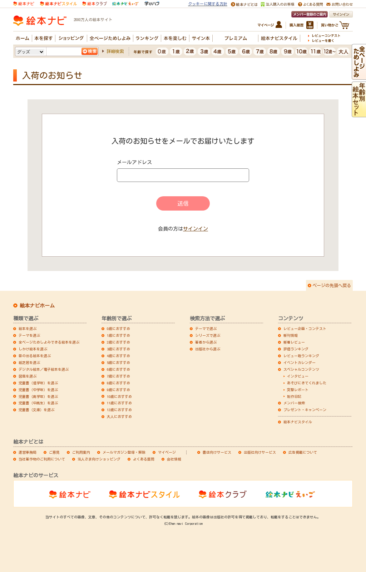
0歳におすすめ (118, 328)
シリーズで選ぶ (207, 335)
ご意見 (54, 452)
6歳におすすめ (118, 369)
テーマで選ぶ (206, 328)
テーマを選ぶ (29, 335)
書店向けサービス (217, 452)
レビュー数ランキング (301, 356)
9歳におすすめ (118, 389)
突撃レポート (297, 389)
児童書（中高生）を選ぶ (38, 403)
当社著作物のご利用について (42, 459)
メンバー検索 (294, 403)
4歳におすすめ (118, 356)
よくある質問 (143, 459)
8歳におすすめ (118, 383)
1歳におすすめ (118, 335)
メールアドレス (134, 162)
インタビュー (297, 376)
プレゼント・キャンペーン (304, 409)
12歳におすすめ (119, 409)
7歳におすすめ (118, 376)
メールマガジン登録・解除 (124, 452)
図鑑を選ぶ (27, 376)
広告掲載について (302, 452)
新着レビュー (294, 342)
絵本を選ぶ (27, 328)
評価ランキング (295, 349)
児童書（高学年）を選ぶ (38, 396)
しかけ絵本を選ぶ (33, 349)
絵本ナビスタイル (297, 422)
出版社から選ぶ (207, 349)
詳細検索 (115, 51)
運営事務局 (27, 452)
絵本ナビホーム (37, 305)
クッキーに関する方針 (207, 4)
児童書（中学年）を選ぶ (38, 389)
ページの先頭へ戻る (331, 285)
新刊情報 (290, 335)
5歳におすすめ (118, 362)
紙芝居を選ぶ (29, 362)
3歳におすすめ (118, 349)
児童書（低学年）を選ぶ (38, 383)
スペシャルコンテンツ (301, 369)
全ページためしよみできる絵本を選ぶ (49, 342)
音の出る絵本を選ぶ (35, 356)
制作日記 (294, 396)
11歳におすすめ (119, 403)
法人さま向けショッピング (99, 459)
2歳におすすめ (118, 342)
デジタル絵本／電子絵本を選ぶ (44, 369)
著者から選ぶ (206, 342)
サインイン (195, 228)
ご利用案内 (81, 452)
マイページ (167, 452)
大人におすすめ (119, 416)
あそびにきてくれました (306, 383)
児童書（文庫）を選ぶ (36, 409)
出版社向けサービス (260, 452)
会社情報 (174, 459)
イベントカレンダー (299, 362)
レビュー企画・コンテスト (304, 328)
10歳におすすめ (119, 396)
